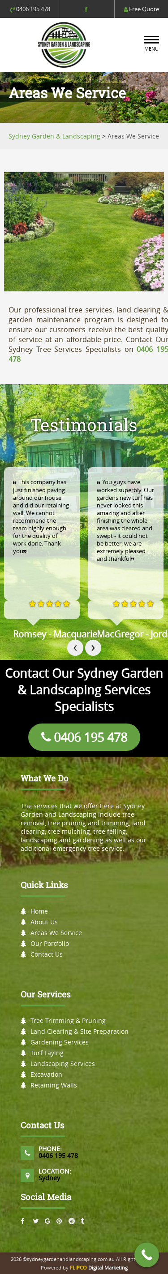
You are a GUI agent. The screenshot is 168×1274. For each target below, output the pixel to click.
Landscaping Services (62, 1063)
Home (39, 911)
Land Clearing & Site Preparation (79, 1031)
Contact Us (46, 954)
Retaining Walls (53, 1085)
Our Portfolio (49, 943)
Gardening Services (59, 1042)
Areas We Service (56, 932)
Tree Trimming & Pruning (68, 1020)
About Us (44, 922)
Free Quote (141, 9)
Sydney (49, 1178)
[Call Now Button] (146, 1255)
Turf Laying (47, 1053)
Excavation (46, 1074)
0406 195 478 (30, 9)
